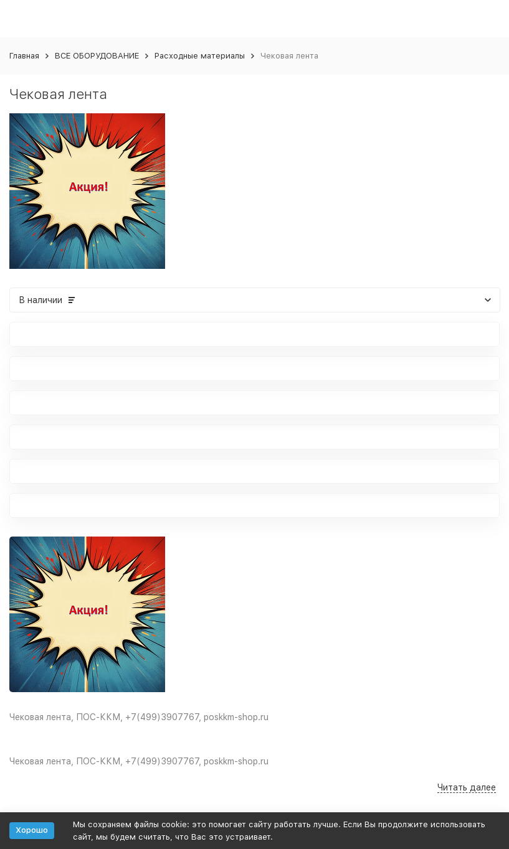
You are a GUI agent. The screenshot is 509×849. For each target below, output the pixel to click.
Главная (24, 55)
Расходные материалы (200, 55)
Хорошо (32, 830)
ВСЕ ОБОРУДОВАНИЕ (97, 55)
